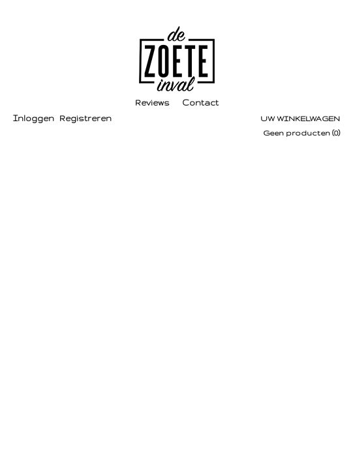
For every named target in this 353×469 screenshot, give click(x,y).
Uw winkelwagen (300, 118)
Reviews (152, 102)
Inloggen (33, 118)
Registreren (85, 118)
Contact (200, 102)
